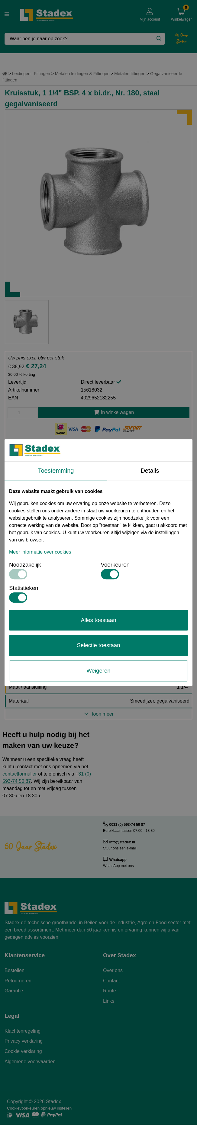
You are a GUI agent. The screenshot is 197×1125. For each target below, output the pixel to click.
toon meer (98, 713)
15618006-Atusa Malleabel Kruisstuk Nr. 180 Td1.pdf (64, 497)
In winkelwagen (113, 412)
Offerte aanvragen (98, 450)
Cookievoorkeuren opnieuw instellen (39, 1108)
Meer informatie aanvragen (98, 466)
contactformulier (19, 773)
